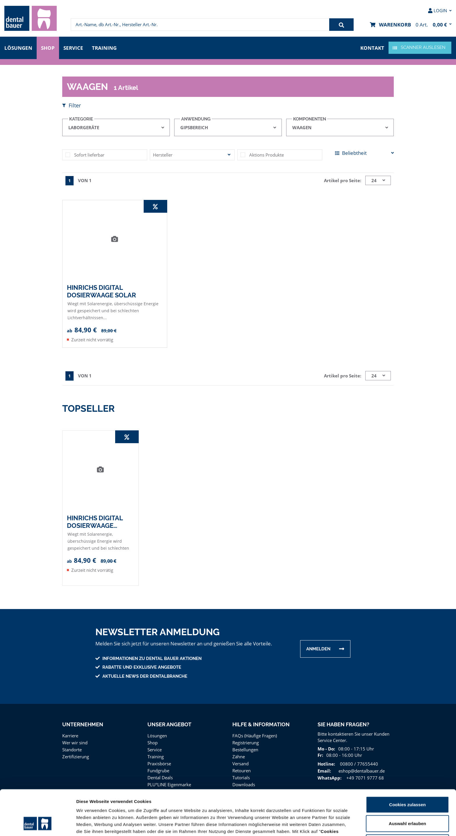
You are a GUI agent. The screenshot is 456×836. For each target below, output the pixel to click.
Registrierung (245, 741)
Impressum (340, 805)
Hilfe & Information (260, 723)
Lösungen (18, 47)
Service (75, 47)
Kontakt (373, 47)
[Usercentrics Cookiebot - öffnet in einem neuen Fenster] (37, 824)
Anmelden (318, 647)
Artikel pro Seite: (343, 179)
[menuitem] (30, 18)
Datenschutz (310, 805)
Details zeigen (309, 824)
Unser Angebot (169, 723)
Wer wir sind (74, 741)
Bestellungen (245, 748)
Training (106, 47)
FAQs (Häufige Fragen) (254, 734)
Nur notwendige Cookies (407, 802)
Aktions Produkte (265, 153)
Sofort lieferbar (88, 153)
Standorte (71, 748)
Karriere (70, 734)
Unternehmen (82, 723)
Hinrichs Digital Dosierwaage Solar (101, 290)
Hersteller (162, 153)
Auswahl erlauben (407, 784)
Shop (48, 47)
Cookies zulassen (407, 764)
